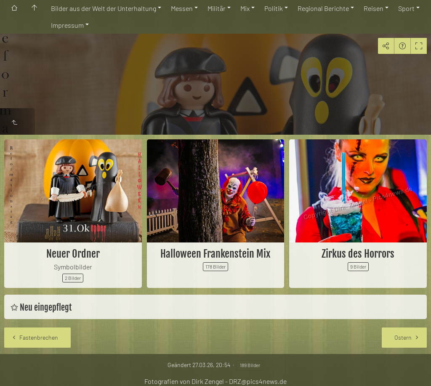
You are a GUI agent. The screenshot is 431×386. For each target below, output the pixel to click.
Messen (182, 8)
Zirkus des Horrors (358, 254)
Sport (406, 8)
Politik (273, 8)
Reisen (373, 8)
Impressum (67, 25)
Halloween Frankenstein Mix (215, 254)
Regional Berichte (323, 8)
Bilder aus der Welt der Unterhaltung (103, 8)
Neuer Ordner (73, 254)
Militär (217, 8)
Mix (245, 8)
